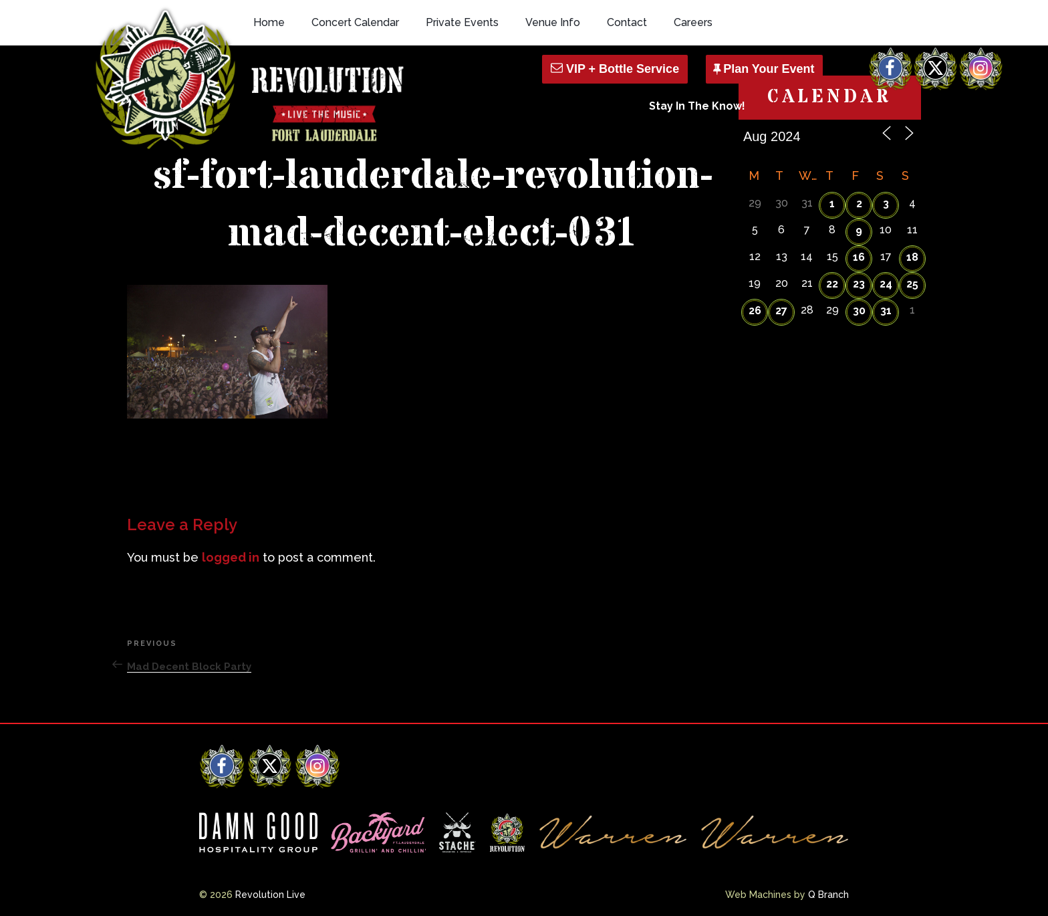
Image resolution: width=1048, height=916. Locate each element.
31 (886, 310)
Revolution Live (270, 894)
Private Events (462, 22)
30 (859, 310)
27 (781, 310)
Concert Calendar (355, 22)
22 (832, 283)
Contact (627, 22)
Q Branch (828, 894)
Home (269, 22)
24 (886, 283)
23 (859, 283)
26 (755, 310)
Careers (693, 22)
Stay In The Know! (697, 106)
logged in (230, 557)
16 (859, 257)
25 (912, 283)
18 (912, 257)
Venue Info (552, 22)
